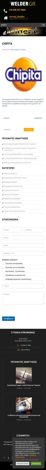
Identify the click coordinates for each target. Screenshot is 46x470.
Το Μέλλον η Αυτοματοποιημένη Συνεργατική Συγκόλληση (20, 149)
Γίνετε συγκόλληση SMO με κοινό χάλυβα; (18, 154)
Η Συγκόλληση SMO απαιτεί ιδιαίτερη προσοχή (20, 158)
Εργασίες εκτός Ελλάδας (15, 267)
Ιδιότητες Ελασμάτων (11, 194)
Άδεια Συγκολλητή (10, 173)
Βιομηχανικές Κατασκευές (13, 186)
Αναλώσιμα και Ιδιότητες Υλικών (15, 178)
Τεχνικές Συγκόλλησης (12, 207)
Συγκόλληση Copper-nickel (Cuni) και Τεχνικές (20, 144)
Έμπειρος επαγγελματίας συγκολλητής (17, 162)
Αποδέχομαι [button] (36, 463)
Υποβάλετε (8, 319)
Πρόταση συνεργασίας (14, 263)
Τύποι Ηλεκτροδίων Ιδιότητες (14, 211)
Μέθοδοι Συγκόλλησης (12, 199)
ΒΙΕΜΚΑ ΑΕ (39, 118)
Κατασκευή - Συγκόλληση (15, 271)
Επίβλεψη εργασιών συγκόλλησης (18, 279)
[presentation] (18, 328)
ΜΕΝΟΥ (4, 25)
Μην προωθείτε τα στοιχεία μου (26, 459)
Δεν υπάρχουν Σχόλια (18, 49)
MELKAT (6, 118)
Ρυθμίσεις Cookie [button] (22, 463)
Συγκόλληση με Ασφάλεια (13, 203)
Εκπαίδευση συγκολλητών (15, 275)
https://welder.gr (25, 349)
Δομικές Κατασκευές (11, 190)
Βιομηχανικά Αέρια (10, 182)
